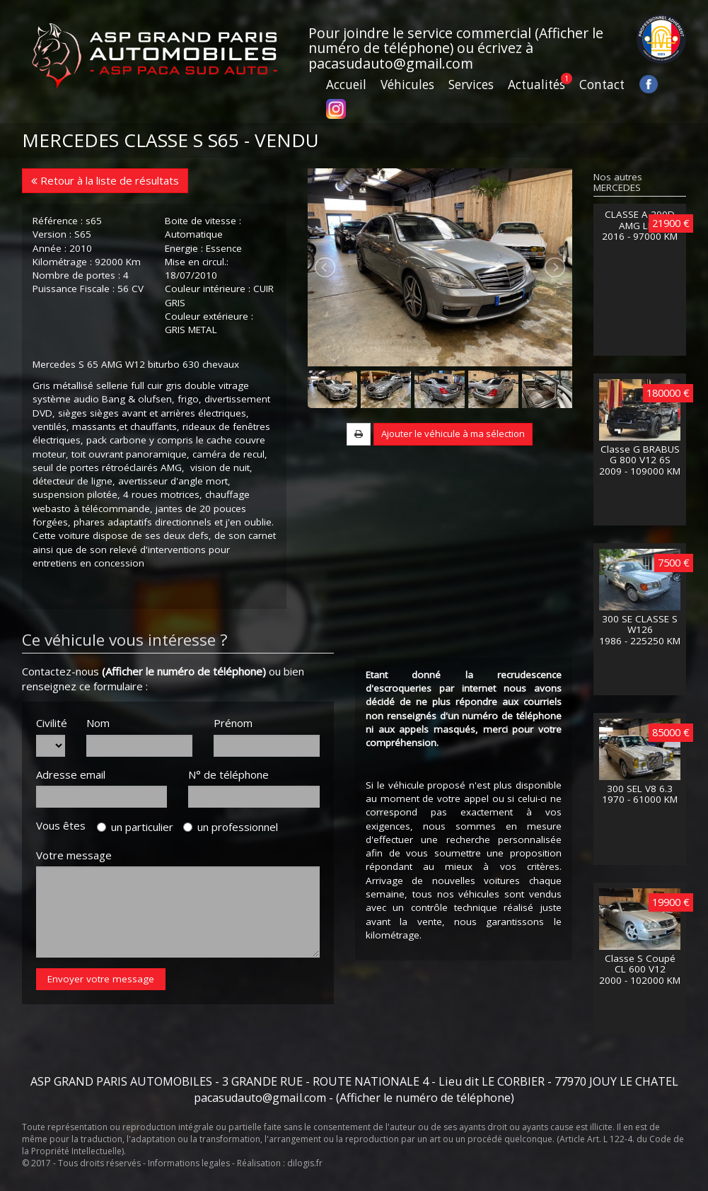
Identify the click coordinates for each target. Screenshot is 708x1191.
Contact (602, 84)
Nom (98, 723)
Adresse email (70, 774)
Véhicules (407, 84)
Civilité (51, 723)
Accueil (346, 84)
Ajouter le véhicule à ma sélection (453, 433)
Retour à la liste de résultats (105, 180)
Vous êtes (65, 825)
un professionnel (230, 827)
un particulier (135, 827)
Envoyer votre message (100, 978)
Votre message (74, 855)
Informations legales (189, 1163)
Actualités (536, 84)
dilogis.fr (305, 1163)
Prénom (233, 723)
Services (471, 84)
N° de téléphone (228, 774)
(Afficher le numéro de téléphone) (184, 671)
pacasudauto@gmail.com (390, 63)
